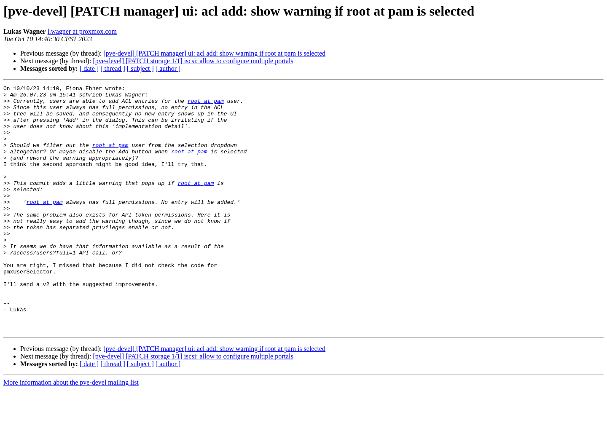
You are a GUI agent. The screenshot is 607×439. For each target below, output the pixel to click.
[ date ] (89, 68)
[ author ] (168, 68)
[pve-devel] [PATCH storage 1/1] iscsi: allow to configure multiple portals (193, 60)
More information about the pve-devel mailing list (71, 431)
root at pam (206, 104)
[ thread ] (112, 68)
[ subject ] (140, 68)
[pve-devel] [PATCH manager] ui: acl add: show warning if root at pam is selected (214, 53)
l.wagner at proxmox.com (82, 31)
